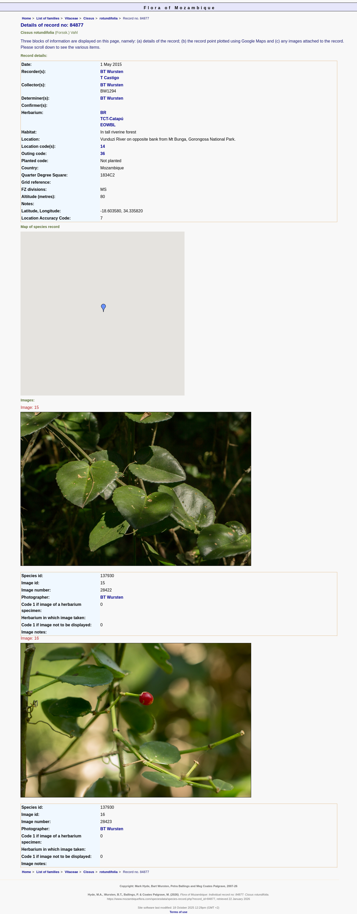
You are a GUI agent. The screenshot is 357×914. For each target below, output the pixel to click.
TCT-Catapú (112, 119)
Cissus (88, 18)
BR (103, 112)
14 (102, 146)
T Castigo (109, 78)
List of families (47, 18)
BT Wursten (111, 71)
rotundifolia (108, 18)
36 (102, 153)
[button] (103, 308)
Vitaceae (71, 18)
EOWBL (108, 125)
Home (26, 18)
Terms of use (178, 911)
